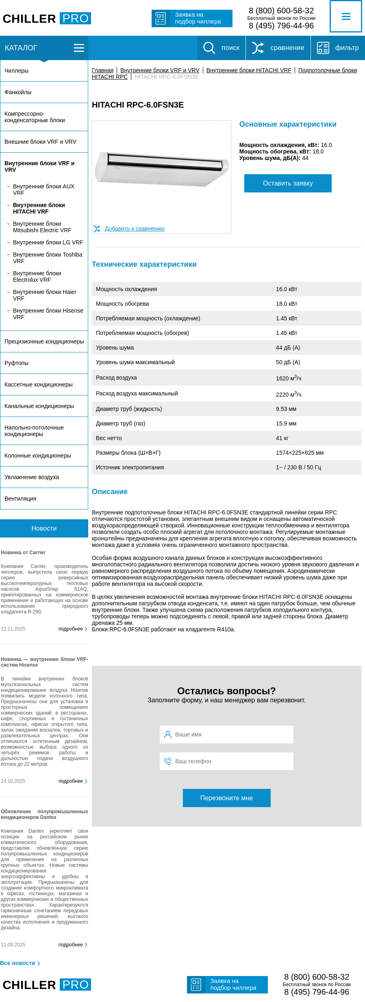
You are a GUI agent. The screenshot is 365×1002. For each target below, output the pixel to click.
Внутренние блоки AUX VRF (43, 189)
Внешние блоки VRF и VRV (40, 141)
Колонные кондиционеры (37, 455)
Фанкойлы (17, 92)
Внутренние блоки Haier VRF (44, 295)
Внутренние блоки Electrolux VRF (37, 276)
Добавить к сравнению (135, 228)
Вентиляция (20, 498)
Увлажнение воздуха (31, 477)
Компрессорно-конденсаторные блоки (34, 116)
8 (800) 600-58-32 (281, 10)
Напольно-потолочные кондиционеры (34, 430)
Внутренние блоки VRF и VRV (159, 70)
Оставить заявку (288, 183)
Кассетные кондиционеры (38, 384)
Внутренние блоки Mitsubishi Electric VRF (42, 226)
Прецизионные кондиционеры (44, 341)
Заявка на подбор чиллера (198, 18)
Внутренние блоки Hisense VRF (48, 313)
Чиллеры (16, 70)
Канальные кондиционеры (39, 406)
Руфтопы (16, 363)
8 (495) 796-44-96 (281, 25)
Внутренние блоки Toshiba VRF (48, 257)
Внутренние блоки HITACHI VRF (248, 70)
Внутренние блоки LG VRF (48, 242)
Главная (102, 70)
